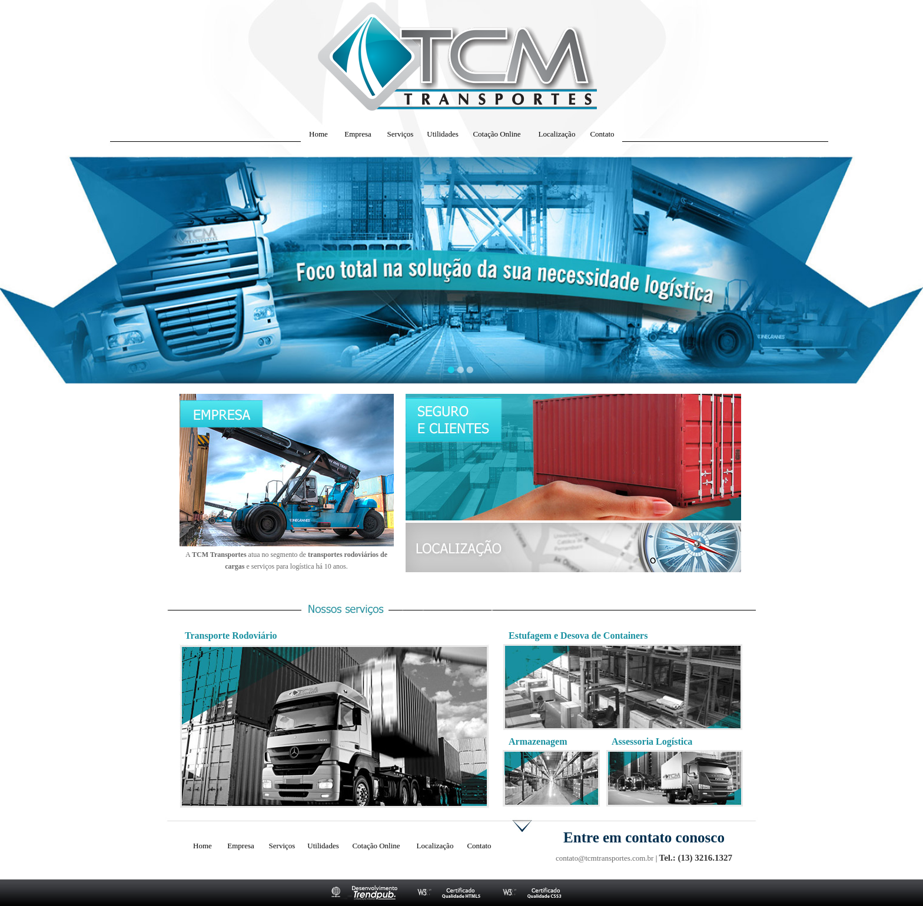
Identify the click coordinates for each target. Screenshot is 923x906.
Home (318, 134)
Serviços (400, 134)
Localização (557, 134)
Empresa (357, 134)
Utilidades (442, 134)
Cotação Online (496, 134)
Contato (602, 134)
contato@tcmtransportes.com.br (604, 858)
